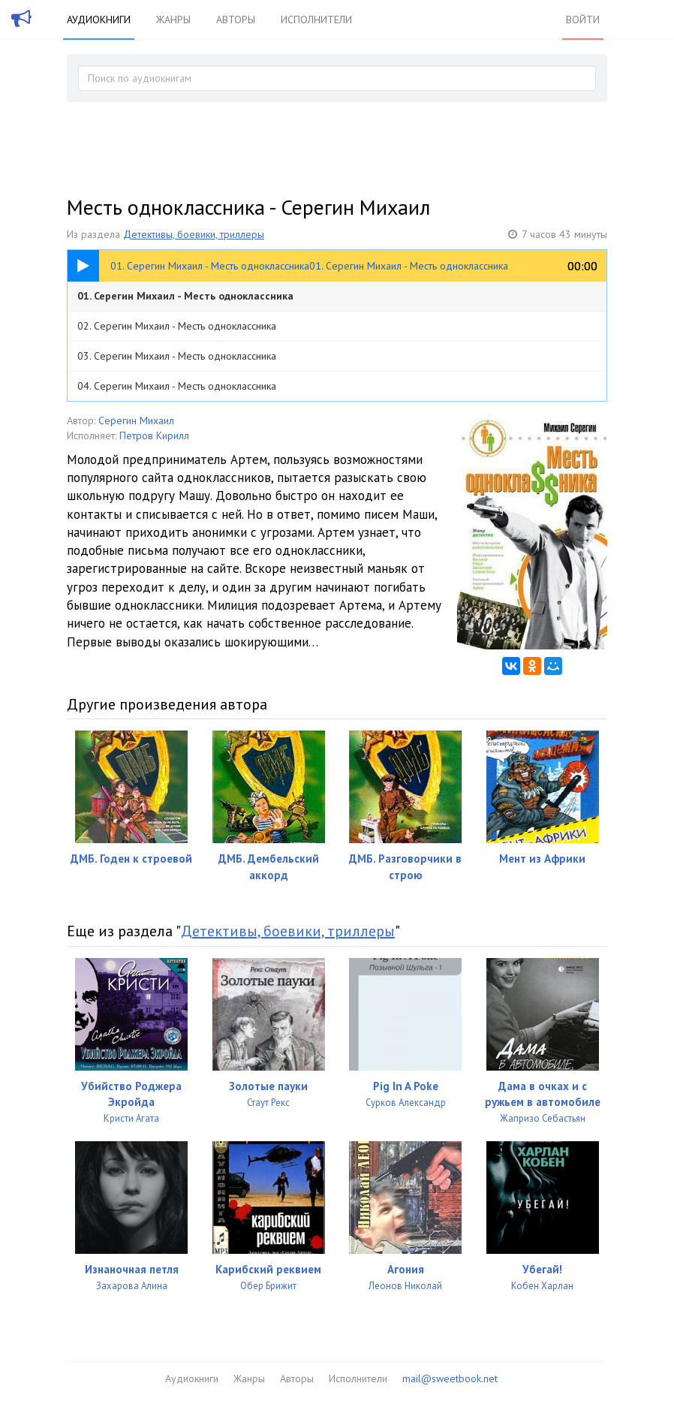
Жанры (173, 19)
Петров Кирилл (154, 435)
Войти (583, 19)
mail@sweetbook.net (450, 1378)
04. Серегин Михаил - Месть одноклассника (176, 386)
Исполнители (316, 19)
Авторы (235, 19)
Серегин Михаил (136, 420)
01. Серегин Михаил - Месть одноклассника (185, 296)
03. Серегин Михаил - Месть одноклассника (176, 356)
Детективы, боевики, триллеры (193, 234)
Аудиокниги (99, 19)
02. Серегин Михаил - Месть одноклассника (176, 326)
